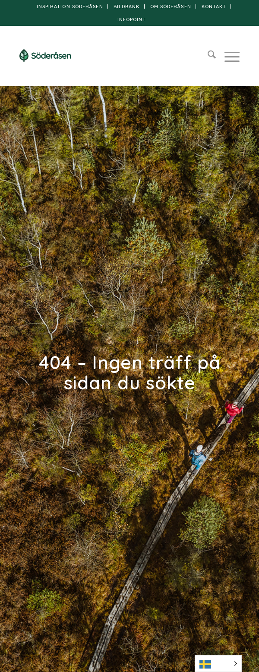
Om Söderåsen (170, 6)
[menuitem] (70, 6)
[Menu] (228, 55)
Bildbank (127, 6)
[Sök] (207, 55)
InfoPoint (131, 19)
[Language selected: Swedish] (218, 663)
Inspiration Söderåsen (70, 6)
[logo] (107, 55)
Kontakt (214, 6)
